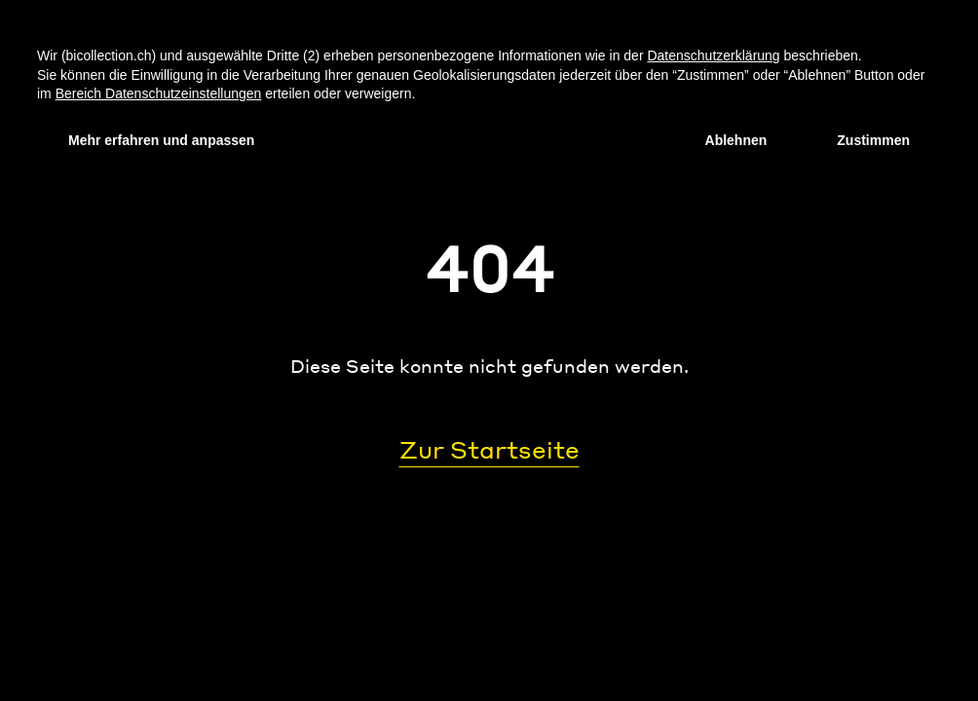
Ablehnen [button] (736, 140)
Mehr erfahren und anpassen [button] (161, 140)
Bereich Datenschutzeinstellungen (159, 93)
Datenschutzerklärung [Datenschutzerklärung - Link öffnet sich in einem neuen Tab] (713, 55)
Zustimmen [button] (873, 140)
